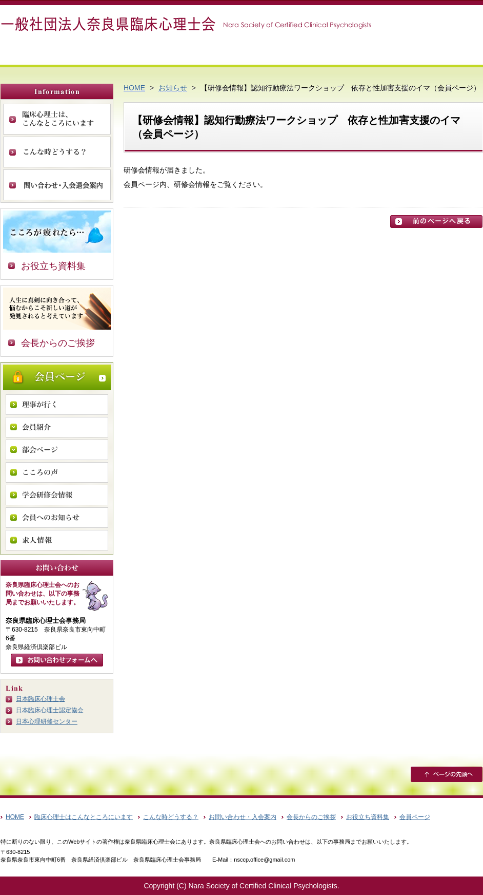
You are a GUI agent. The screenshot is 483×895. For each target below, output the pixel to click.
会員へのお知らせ (57, 517)
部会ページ (57, 450)
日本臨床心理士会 (40, 698)
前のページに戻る (436, 221)
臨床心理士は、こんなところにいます (57, 119)
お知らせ (172, 88)
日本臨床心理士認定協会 (50, 710)
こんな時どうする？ (57, 152)
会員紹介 (57, 427)
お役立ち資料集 (53, 266)
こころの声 (57, 472)
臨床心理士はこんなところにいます (83, 817)
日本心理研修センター (46, 721)
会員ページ (57, 377)
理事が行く (57, 404)
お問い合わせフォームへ (57, 660)
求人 (57, 540)
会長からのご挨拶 (58, 343)
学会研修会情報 (57, 495)
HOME (134, 88)
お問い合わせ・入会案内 (57, 184)
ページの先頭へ (446, 774)
